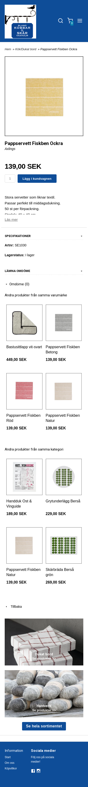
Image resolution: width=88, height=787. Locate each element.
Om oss (9, 762)
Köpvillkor (11, 768)
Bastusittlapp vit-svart (24, 347)
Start (8, 757)
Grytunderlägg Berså (63, 501)
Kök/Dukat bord (26, 49)
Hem (8, 49)
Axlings (10, 149)
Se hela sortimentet (44, 726)
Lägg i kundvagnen (37, 178)
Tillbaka (13, 606)
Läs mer (11, 220)
